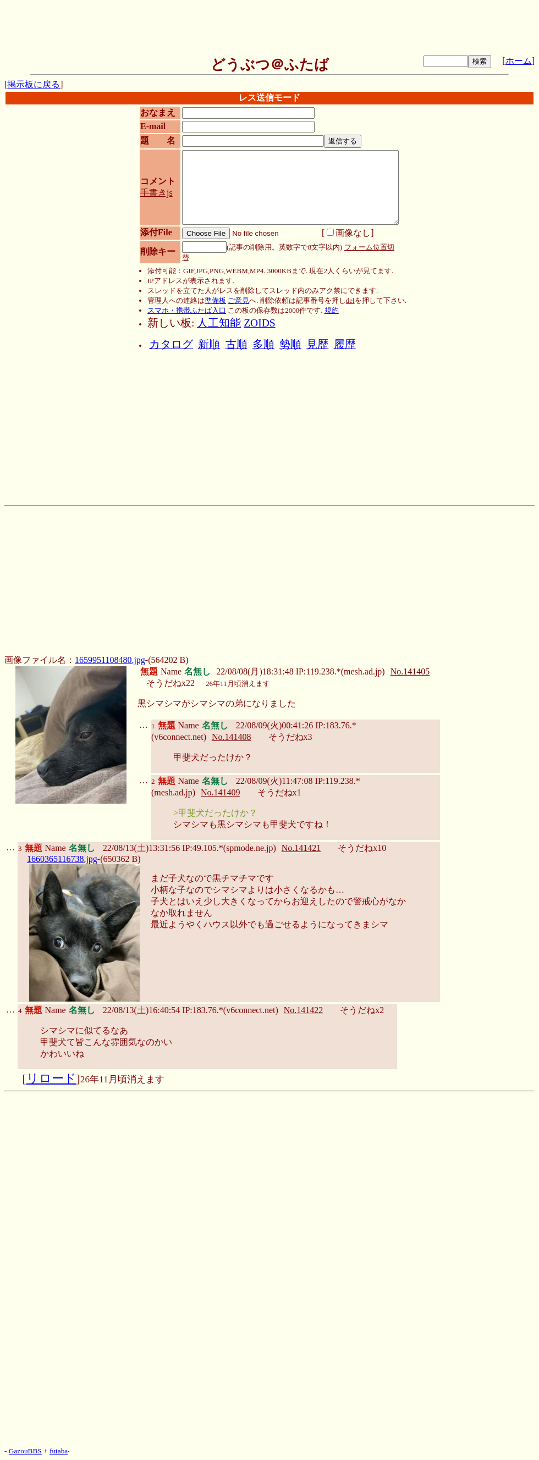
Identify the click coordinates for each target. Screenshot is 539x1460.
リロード (51, 1078)
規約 (331, 310)
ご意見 (238, 300)
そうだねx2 (362, 1010)
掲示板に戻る (33, 84)
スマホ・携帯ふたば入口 (186, 310)
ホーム (518, 60)
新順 (209, 344)
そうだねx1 (279, 792)
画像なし (349, 232)
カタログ (171, 344)
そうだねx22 (170, 683)
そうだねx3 (290, 737)
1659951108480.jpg (110, 660)
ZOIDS (259, 323)
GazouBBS (25, 1451)
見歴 (317, 344)
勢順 (290, 344)
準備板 (215, 300)
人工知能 (219, 323)
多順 (263, 344)
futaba (59, 1451)
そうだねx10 (362, 848)
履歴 (345, 344)
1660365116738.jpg (62, 859)
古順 (237, 344)
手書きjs (156, 192)
